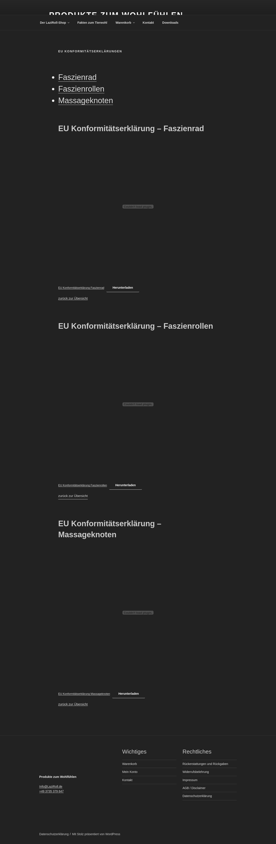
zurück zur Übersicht (73, 298)
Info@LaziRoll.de (50, 786)
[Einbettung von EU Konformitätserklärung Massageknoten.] (138, 612)
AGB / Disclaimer (193, 788)
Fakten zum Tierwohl (92, 22)
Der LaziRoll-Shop (55, 22)
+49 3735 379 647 (51, 791)
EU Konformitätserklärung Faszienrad (81, 287)
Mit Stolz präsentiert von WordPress (96, 834)
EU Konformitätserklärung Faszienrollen (82, 485)
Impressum (189, 780)
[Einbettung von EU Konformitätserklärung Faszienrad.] (138, 206)
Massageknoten (85, 100)
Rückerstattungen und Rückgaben (205, 764)
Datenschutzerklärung (197, 796)
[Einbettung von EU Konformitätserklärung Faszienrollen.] (138, 404)
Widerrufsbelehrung (195, 772)
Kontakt (148, 22)
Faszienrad (77, 77)
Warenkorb (125, 22)
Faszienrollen (81, 88)
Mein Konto (130, 772)
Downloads (170, 22)
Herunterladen (123, 287)
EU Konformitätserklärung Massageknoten (84, 693)
